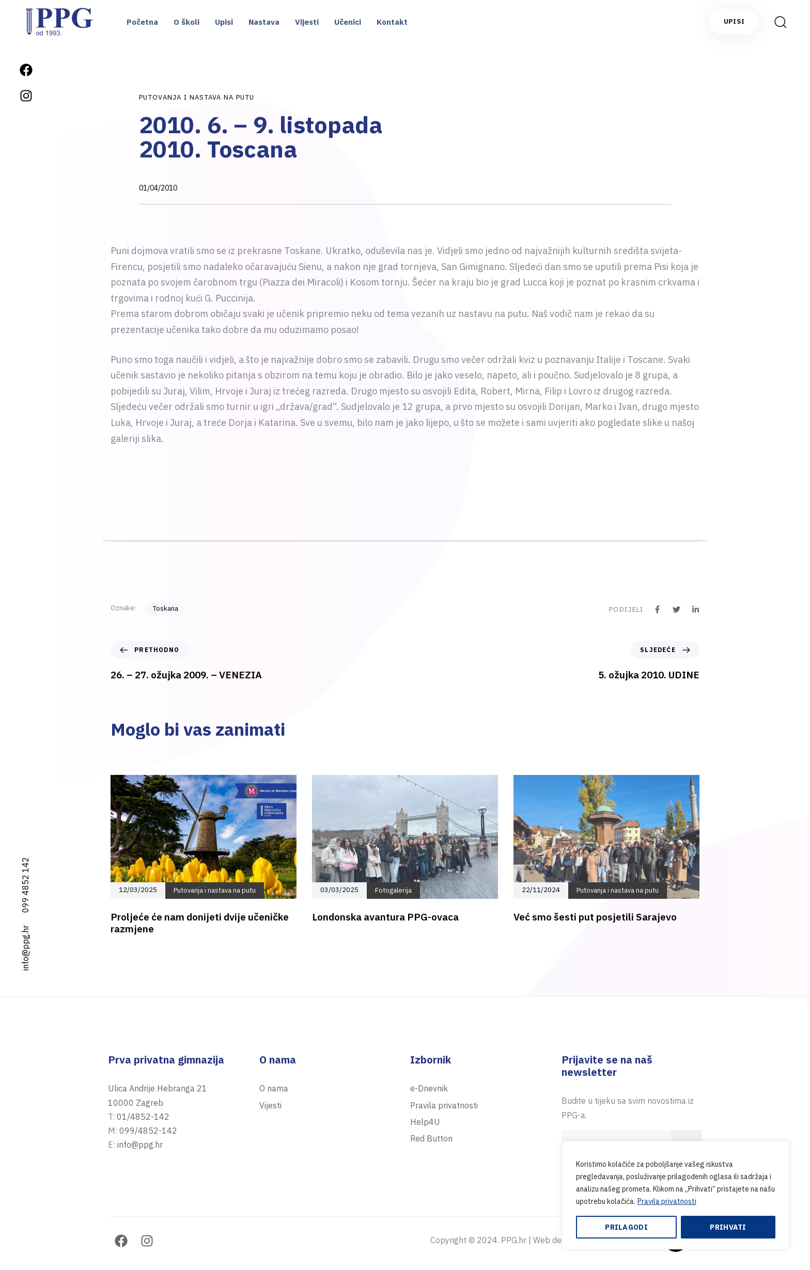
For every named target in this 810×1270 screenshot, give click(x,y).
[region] (675, 1195)
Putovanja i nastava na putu (196, 97)
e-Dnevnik (429, 1088)
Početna (142, 22)
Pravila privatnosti (666, 1201)
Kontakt (392, 22)
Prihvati (728, 1227)
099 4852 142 (25, 885)
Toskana (165, 608)
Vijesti (307, 22)
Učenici (347, 22)
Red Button (431, 1138)
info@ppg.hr (25, 948)
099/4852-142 (148, 1130)
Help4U (425, 1122)
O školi (186, 22)
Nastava (263, 22)
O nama (273, 1088)
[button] (780, 21)
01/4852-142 (143, 1117)
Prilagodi (626, 1227)
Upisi (224, 22)
